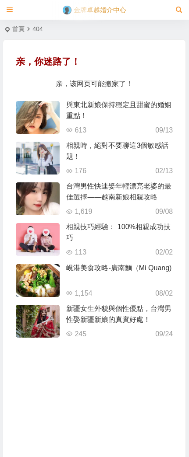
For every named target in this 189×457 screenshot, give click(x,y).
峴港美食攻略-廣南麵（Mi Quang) (118, 268)
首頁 (18, 28)
